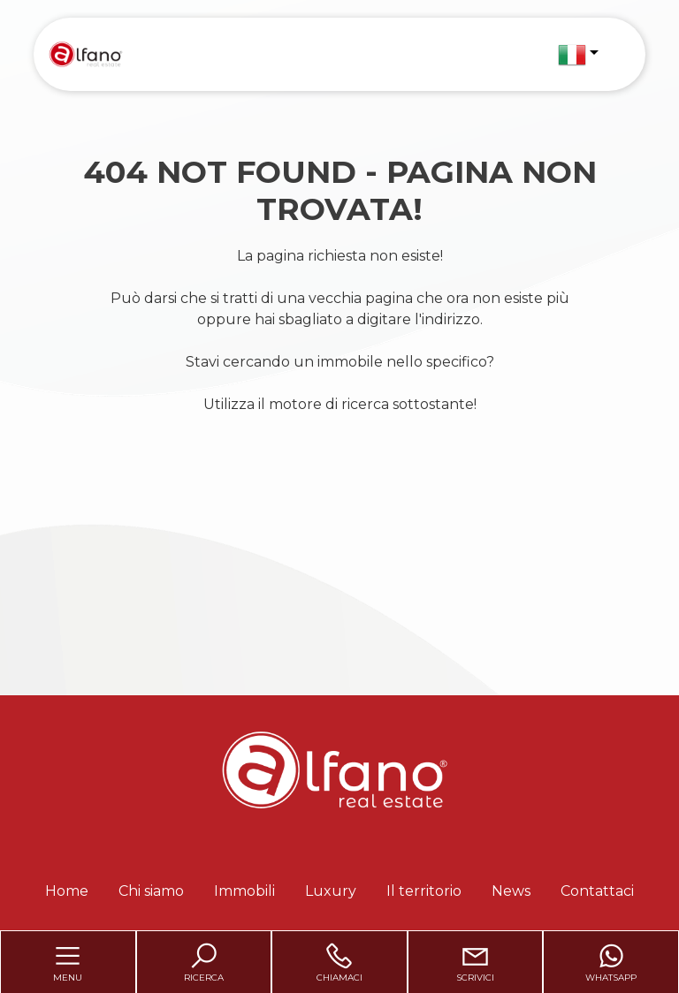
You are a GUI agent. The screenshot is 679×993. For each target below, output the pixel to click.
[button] (578, 54)
